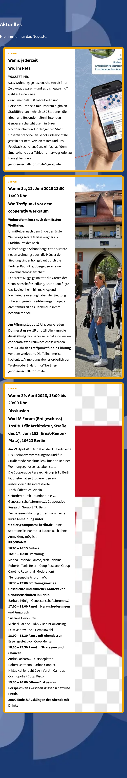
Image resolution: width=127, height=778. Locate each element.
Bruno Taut (53, 283)
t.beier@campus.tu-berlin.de (30, 524)
